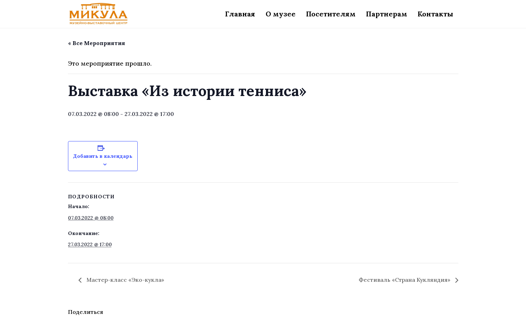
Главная (240, 13)
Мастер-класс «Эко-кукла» (124, 279)
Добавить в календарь (102, 156)
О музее (281, 13)
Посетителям (331, 13)
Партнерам (386, 13)
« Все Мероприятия (96, 42)
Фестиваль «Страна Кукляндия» (405, 279)
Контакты (435, 13)
